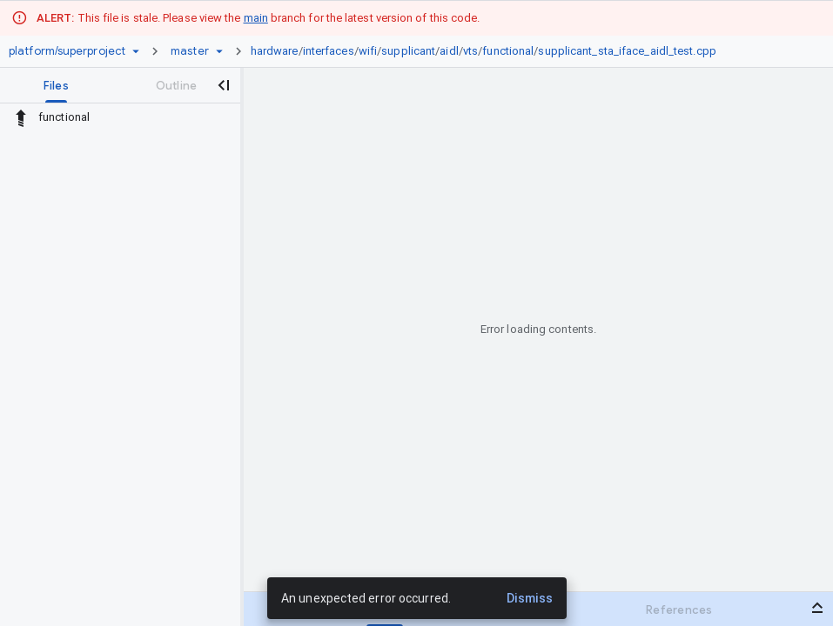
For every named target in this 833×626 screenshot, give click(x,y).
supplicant (408, 50)
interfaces (328, 50)
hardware (275, 50)
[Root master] (189, 51)
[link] (488, 51)
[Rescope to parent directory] (20, 117)
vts (470, 50)
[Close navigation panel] (222, 85)
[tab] (56, 85)
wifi (368, 50)
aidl (449, 50)
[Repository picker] (136, 51)
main (256, 17)
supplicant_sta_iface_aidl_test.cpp (626, 50)
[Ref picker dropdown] (219, 51)
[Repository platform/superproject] (67, 51)
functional (508, 50)
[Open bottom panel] (817, 607)
